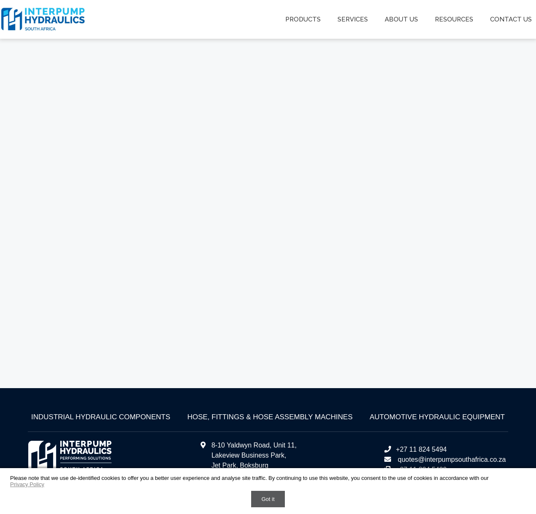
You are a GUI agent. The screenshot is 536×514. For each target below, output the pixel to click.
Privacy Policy (27, 484)
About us (401, 19)
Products (303, 19)
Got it (267, 499)
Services (353, 19)
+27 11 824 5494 (415, 449)
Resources (454, 19)
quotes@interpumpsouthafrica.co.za (451, 459)
